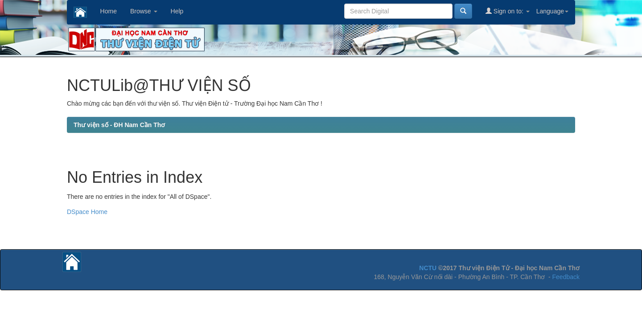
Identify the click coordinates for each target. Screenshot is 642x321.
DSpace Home (87, 211)
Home (108, 11)
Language (552, 11)
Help (177, 11)
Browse (143, 11)
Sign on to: (508, 11)
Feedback (566, 276)
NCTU (427, 268)
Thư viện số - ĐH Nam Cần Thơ (119, 124)
